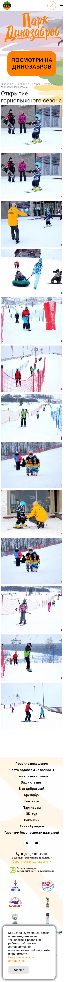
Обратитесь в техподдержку (31, 861)
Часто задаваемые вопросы (31, 770)
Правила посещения (31, 764)
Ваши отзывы (32, 782)
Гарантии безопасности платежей (31, 833)
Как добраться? (31, 789)
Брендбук (32, 795)
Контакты (32, 801)
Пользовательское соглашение (21, 959)
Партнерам (32, 808)
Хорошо (18, 970)
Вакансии (31, 820)
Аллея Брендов (31, 826)
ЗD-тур (31, 814)
